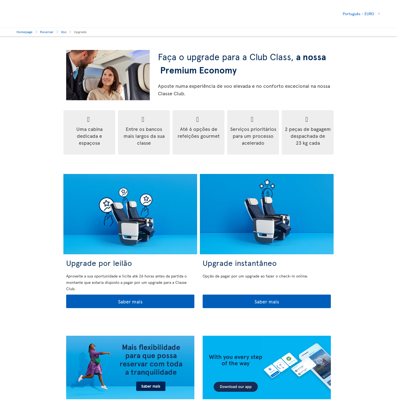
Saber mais (105, 301)
